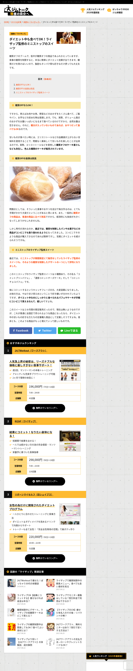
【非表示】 (46, 79)
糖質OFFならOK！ (25, 85)
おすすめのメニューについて (105, 258)
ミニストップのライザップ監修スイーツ (35, 92)
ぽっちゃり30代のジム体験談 (120, 11)
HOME (6, 22)
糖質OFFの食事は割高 (26, 89)
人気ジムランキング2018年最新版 (95, 11)
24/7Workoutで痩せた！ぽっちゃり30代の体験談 (29, 584)
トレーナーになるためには (104, 306)
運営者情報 (8, 667)
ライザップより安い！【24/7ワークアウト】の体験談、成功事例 (29, 645)
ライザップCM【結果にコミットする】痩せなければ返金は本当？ (30, 600)
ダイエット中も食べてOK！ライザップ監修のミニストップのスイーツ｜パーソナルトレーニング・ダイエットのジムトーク (43, 2)
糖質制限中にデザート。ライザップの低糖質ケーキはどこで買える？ (30, 615)
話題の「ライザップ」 (32, 22)
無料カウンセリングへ (46, 409)
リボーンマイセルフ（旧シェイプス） (36, 496)
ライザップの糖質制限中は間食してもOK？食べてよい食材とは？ (30, 630)
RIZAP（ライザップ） (27, 422)
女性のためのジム (100, 294)
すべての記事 (16, 22)
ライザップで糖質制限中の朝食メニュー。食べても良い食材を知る (68, 585)
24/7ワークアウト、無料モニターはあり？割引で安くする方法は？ (68, 630)
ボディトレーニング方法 (103, 282)
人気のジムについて (101, 288)
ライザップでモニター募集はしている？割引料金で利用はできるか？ (68, 600)
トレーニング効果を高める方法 (106, 270)
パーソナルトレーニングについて (107, 276)
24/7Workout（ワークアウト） (33, 351)
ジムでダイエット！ (101, 264)
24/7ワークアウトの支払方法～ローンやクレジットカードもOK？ (68, 645)
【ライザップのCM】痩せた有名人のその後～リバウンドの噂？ (68, 615)
